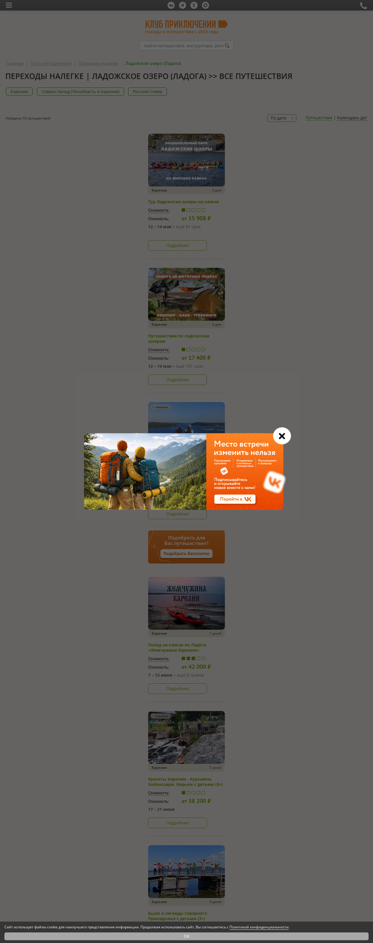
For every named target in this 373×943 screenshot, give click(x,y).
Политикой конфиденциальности (259, 926)
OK (187, 936)
